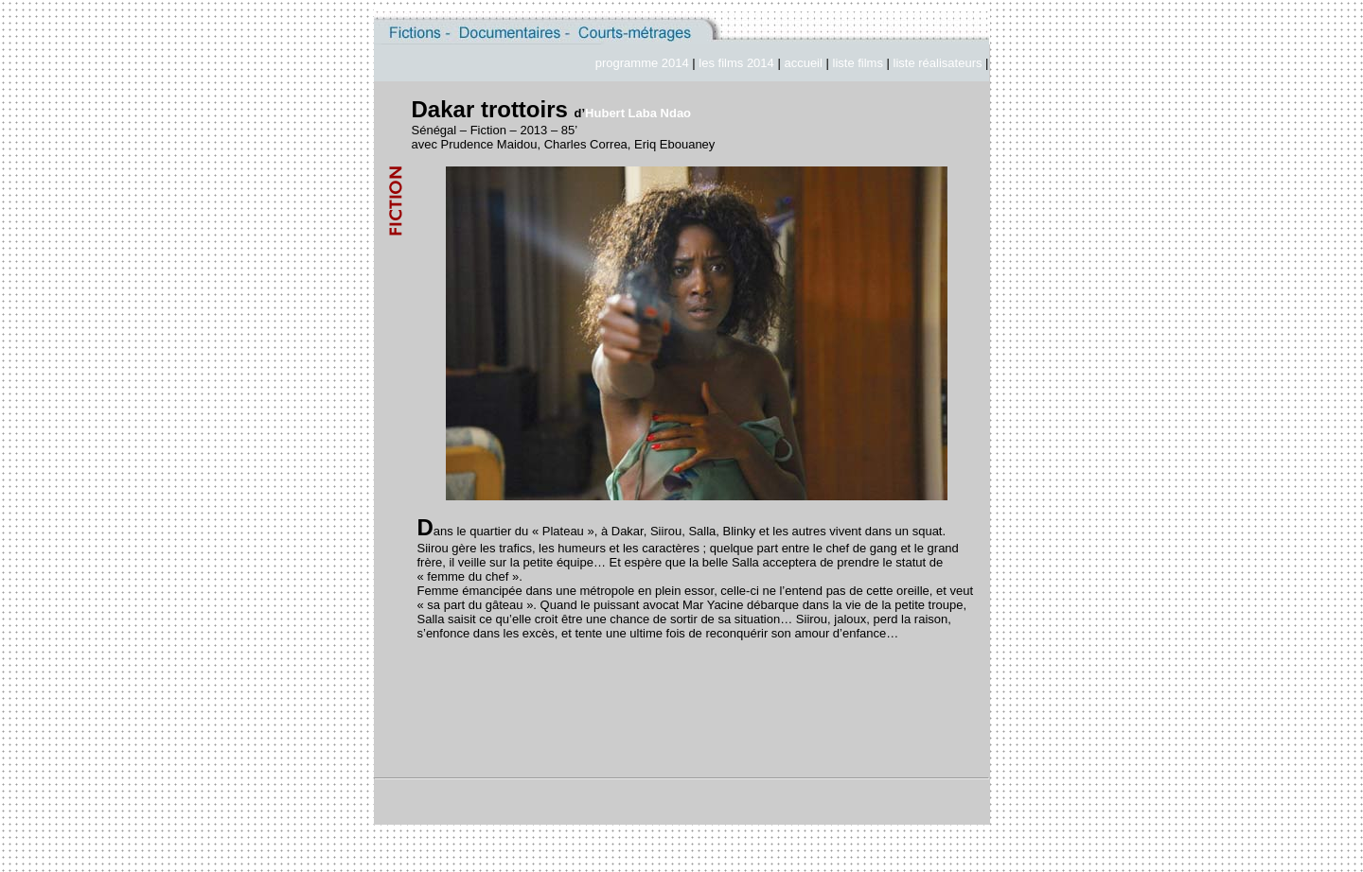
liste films (858, 63)
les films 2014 (736, 63)
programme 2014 (642, 63)
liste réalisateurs (938, 63)
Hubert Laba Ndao (638, 113)
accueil (804, 63)
